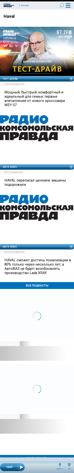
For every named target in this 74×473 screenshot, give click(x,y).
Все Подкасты (37, 285)
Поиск (61, 5)
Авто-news (10, 167)
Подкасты (59, 469)
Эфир (69, 469)
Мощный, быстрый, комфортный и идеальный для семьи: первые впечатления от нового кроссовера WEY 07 (34, 98)
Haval (9, 16)
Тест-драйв (10, 79)
